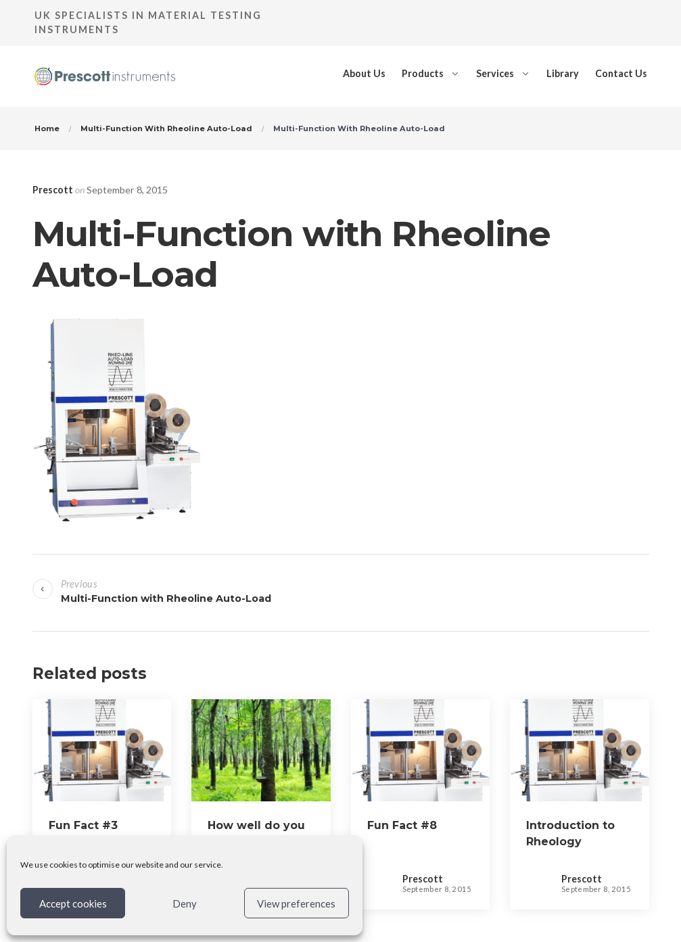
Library (562, 73)
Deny (184, 903)
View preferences (296, 903)
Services (495, 73)
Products (423, 73)
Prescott (52, 189)
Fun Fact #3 (83, 825)
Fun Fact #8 (402, 825)
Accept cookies (73, 903)
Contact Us (621, 73)
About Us (364, 73)
